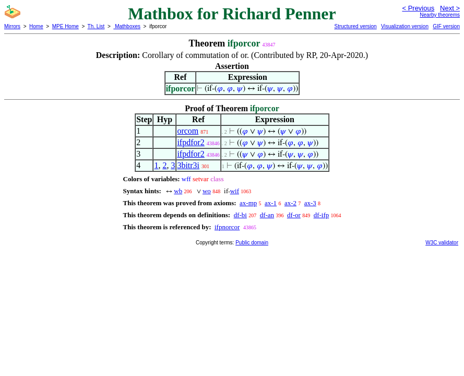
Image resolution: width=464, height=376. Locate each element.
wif (234, 191)
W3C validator (441, 242)
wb (178, 191)
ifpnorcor (227, 227)
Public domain (251, 242)
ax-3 (310, 203)
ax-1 (271, 203)
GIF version (446, 26)
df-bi (240, 215)
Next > (450, 8)
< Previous (418, 8)
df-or (294, 215)
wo (207, 191)
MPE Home (65, 26)
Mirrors (12, 26)
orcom (187, 130)
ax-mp (248, 203)
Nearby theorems (440, 15)
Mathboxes (126, 26)
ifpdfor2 (190, 142)
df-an (267, 215)
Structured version (355, 26)
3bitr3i (188, 165)
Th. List (96, 26)
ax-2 (290, 203)
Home (36, 26)
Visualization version (405, 26)
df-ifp (321, 215)
